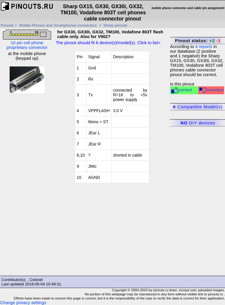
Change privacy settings (23, 302)
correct (181, 90)
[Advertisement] (27, 186)
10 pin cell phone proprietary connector (27, 40)
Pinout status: (198, 40)
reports (203, 46)
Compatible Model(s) (198, 106)
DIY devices (198, 123)
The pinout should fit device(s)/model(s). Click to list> (108, 42)
